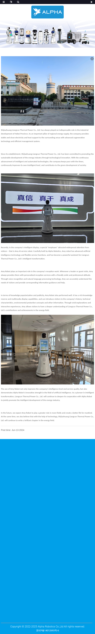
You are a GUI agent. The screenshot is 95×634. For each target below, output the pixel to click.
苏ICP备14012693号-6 (47, 630)
